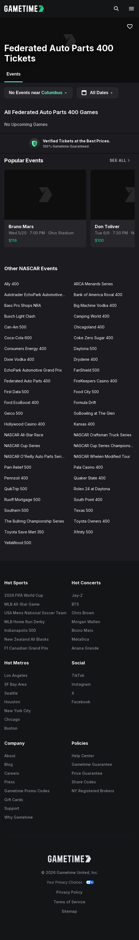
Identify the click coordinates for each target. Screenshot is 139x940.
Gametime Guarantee (92, 764)
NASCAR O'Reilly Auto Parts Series (35, 456)
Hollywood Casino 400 (24, 424)
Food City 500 (86, 391)
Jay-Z (77, 595)
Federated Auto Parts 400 (27, 381)
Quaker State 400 (90, 478)
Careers (11, 773)
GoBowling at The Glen (94, 413)
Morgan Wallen (86, 621)
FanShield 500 (86, 370)
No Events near (38, 92)
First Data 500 (16, 391)
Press (9, 782)
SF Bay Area (15, 684)
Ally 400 (11, 284)
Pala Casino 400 (88, 467)
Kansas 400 (84, 424)
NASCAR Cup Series (22, 445)
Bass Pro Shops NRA (22, 305)
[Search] (116, 8)
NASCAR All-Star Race (23, 435)
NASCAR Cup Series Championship (105, 445)
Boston (11, 728)
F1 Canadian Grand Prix (26, 648)
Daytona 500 (85, 348)
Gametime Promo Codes (27, 790)
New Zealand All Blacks (26, 639)
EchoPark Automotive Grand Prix (33, 370)
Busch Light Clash (19, 316)
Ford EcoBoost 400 (21, 402)
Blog (8, 764)
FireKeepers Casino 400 (95, 381)
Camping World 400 (91, 316)
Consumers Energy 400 (25, 348)
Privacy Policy (69, 892)
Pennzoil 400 (16, 478)
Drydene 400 (86, 359)
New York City (17, 710)
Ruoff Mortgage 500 (22, 499)
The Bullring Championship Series (34, 521)
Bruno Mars (82, 630)
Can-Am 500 (15, 327)
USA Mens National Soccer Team (35, 612)
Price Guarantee (87, 773)
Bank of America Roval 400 (98, 294)
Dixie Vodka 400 (19, 359)
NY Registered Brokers (93, 790)
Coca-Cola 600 (18, 337)
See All (120, 160)
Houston (12, 701)
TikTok (78, 675)
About (9, 755)
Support (11, 808)
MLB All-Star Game (22, 604)
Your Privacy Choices (64, 882)
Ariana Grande (85, 648)
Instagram (81, 684)
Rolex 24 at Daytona (92, 488)
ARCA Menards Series (93, 284)
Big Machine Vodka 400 (95, 305)
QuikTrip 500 (15, 488)
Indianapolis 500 (20, 630)
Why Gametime (18, 817)
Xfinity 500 (83, 532)
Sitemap (69, 911)
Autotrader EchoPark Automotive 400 (37, 294)
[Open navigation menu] (131, 8)
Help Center (83, 755)
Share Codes (84, 782)
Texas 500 (83, 510)
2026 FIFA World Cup (23, 595)
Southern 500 (16, 510)
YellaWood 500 (17, 542)
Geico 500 (13, 413)
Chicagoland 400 (89, 327)
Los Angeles (15, 675)
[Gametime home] (27, 8)
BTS (75, 604)
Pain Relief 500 (17, 467)
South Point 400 (88, 499)
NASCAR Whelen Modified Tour (102, 456)
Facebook (81, 701)
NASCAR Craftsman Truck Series (102, 435)
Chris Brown (83, 612)
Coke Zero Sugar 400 (93, 337)
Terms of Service (69, 902)
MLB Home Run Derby (24, 621)
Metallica (80, 639)
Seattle (11, 693)
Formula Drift (85, 402)
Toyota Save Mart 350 (24, 532)
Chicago (12, 719)
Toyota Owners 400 (92, 521)
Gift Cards (13, 799)
